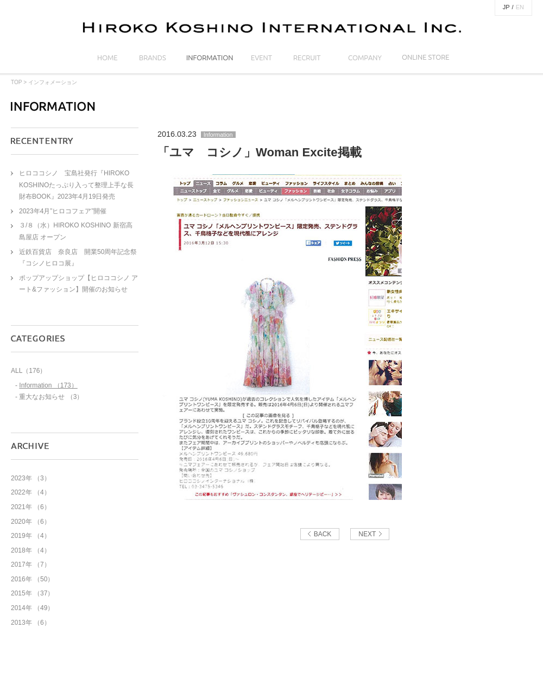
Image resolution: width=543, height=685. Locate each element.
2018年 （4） (30, 550)
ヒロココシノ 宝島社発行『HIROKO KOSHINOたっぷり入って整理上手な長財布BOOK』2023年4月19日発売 (76, 184)
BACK (323, 534)
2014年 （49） (32, 608)
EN (520, 7)
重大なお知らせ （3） (51, 397)
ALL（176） (28, 371)
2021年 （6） (30, 507)
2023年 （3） (30, 478)
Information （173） (48, 385)
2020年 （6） (30, 521)
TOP (16, 82)
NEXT (367, 534)
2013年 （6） (30, 622)
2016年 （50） (32, 579)
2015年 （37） (32, 593)
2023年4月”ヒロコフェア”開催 (62, 211)
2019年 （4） (30, 536)
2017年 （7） (30, 564)
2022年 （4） (30, 492)
